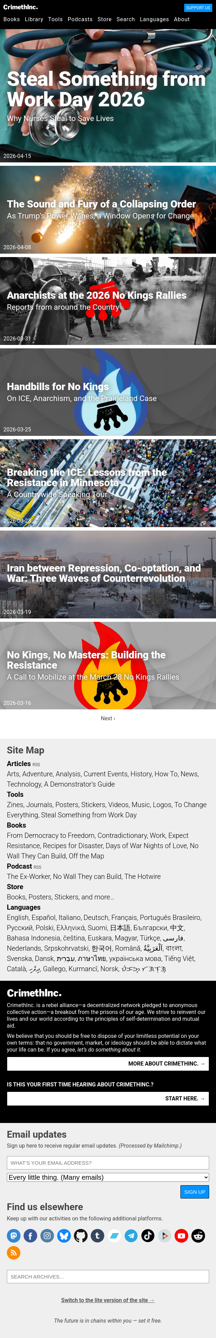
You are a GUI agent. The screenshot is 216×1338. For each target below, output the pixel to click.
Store (105, 19)
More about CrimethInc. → (166, 1063)
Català (16, 969)
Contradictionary (122, 835)
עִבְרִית (66, 958)
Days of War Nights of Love (146, 846)
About (182, 19)
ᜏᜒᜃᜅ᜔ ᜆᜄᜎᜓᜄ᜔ (143, 969)
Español (43, 917)
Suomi (97, 928)
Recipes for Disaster (73, 846)
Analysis (67, 774)
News (189, 774)
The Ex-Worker (28, 876)
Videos (118, 805)
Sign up (194, 1192)
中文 (177, 928)
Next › (108, 718)
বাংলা (174, 948)
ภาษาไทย (92, 958)
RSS (36, 764)
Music (140, 805)
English (18, 917)
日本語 (120, 928)
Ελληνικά (70, 928)
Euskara (100, 938)
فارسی (173, 938)
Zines (15, 805)
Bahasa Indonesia (33, 938)
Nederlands (24, 948)
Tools (55, 19)
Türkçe (150, 938)
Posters (66, 805)
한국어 (101, 948)
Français (124, 917)
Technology (24, 784)
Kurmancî (82, 969)
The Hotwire (142, 876)
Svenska (19, 958)
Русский (20, 928)
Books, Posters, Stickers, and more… (60, 897)
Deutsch (96, 917)
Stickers (93, 805)
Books (11, 19)
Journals (39, 805)
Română (127, 948)
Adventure (37, 774)
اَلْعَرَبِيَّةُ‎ (153, 948)
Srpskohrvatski (66, 948)
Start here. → (185, 1098)
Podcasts (80, 19)
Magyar (126, 938)
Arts (13, 774)
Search (126, 19)
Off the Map (86, 856)
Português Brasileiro (170, 917)
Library (34, 19)
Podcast (19, 866)
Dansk (44, 958)
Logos (162, 805)
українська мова (135, 958)
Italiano (69, 917)
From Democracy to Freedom (50, 835)
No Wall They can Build (87, 876)
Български (150, 928)
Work (157, 835)
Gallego (54, 969)
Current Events (105, 774)
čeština (74, 938)
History (141, 774)
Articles (19, 764)
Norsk (109, 969)
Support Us (198, 7)
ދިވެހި (34, 969)
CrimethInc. (20, 6)
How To (166, 774)
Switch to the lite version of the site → (108, 1300)
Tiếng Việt (179, 958)
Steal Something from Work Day (89, 815)
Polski (44, 928)
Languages (154, 19)
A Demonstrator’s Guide (79, 784)
